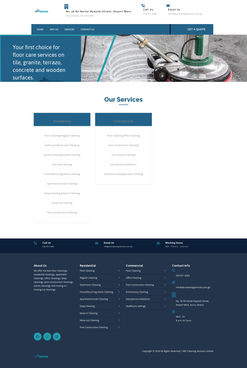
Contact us (87, 29)
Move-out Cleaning (89, 320)
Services (69, 29)
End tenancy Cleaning (137, 291)
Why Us (54, 29)
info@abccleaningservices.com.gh (193, 287)
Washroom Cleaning (90, 284)
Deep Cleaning (87, 306)
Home (40, 29)
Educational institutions (138, 298)
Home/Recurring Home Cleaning (96, 291)
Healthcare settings (136, 306)
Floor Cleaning (87, 270)
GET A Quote (196, 29)
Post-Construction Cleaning (94, 327)
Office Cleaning (133, 277)
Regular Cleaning (88, 277)
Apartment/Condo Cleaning (94, 298)
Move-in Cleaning (89, 313)
